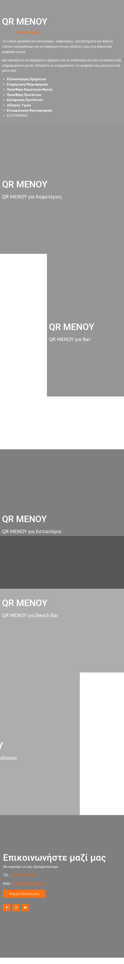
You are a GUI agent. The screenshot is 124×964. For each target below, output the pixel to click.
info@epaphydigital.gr (29, 883)
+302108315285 (23, 875)
